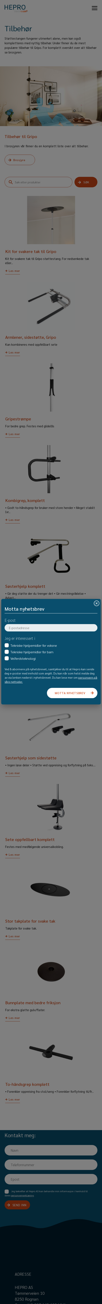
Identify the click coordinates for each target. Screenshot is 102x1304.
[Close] (96, 603)
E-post (10, 620)
